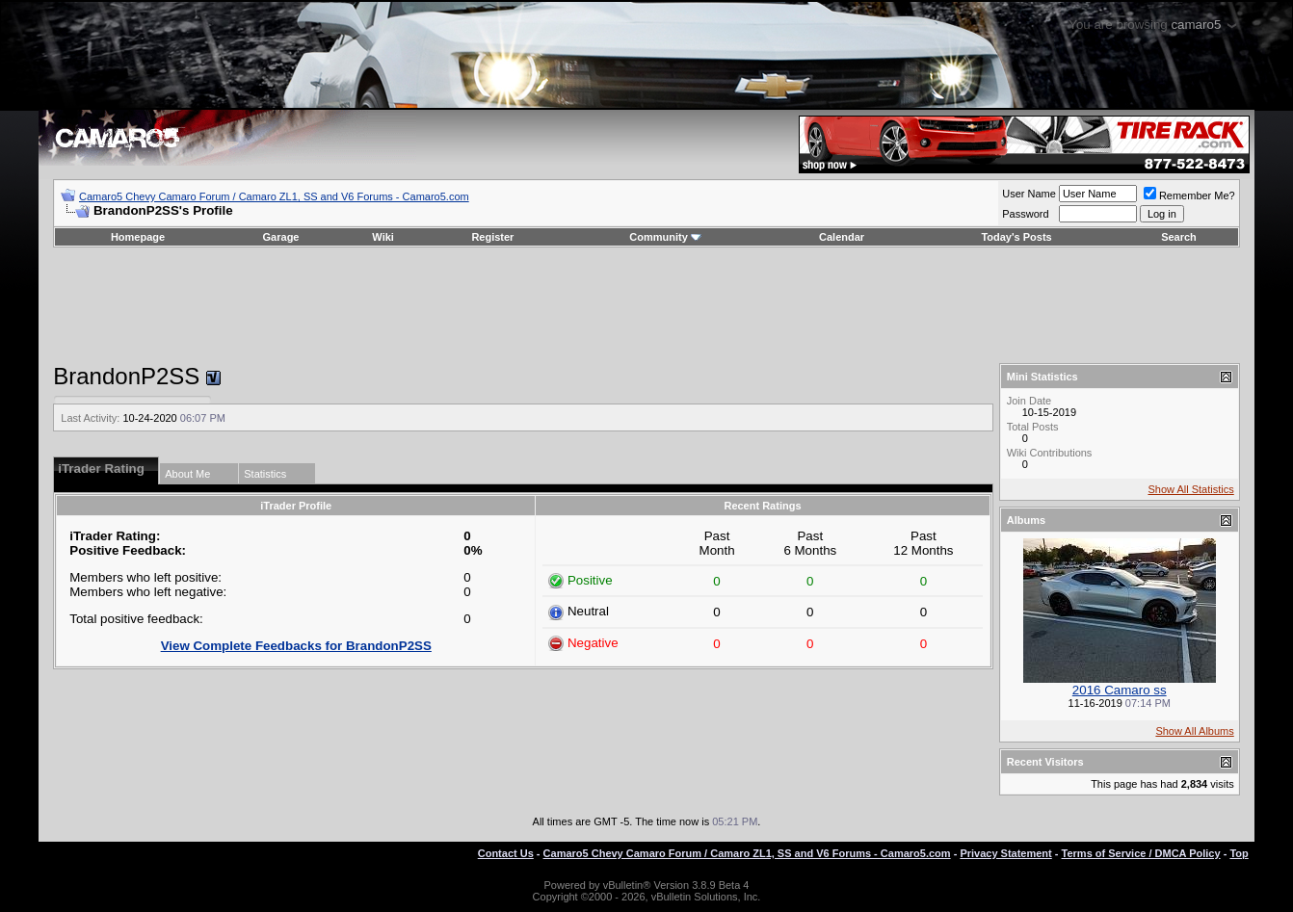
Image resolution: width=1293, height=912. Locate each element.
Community (665, 237)
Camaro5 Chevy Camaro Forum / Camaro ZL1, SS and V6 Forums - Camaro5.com (274, 196)
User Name (1029, 193)
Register (492, 237)
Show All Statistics (1190, 489)
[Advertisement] (646, 305)
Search (1179, 237)
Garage (281, 237)
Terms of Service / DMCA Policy (1141, 853)
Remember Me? (1189, 195)
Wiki (383, 237)
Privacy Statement (1005, 853)
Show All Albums (1194, 731)
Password (1025, 214)
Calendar (841, 237)
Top (1238, 853)
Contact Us (506, 853)
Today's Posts (1016, 237)
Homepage (138, 237)
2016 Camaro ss (1119, 690)
